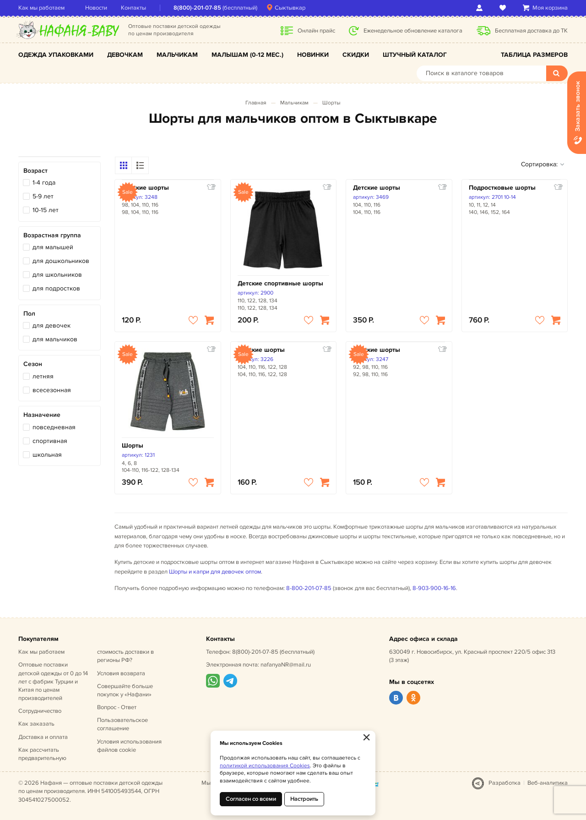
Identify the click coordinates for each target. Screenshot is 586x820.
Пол (29, 313)
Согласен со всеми (251, 799)
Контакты (133, 7)
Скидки (355, 55)
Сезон (32, 364)
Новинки (313, 55)
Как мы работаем (41, 7)
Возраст (35, 171)
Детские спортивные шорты (280, 283)
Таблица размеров (534, 55)
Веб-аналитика (547, 783)
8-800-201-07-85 (308, 588)
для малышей (53, 247)
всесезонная (52, 390)
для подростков (56, 288)
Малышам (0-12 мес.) (247, 55)
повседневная (54, 427)
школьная (47, 455)
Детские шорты (145, 187)
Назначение (41, 415)
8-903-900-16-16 (434, 588)
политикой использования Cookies (265, 765)
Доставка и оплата (43, 737)
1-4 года (44, 182)
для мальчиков (55, 339)
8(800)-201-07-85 (197, 7)
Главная (255, 102)
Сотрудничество (39, 711)
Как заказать (36, 723)
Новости (96, 7)
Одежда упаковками (55, 55)
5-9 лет (43, 196)
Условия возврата (121, 673)
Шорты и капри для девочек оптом (215, 571)
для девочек (52, 325)
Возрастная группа (52, 235)
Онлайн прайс (316, 30)
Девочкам (125, 55)
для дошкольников (61, 261)
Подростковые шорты (502, 187)
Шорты (331, 102)
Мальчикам (177, 55)
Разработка (504, 783)
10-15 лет (46, 210)
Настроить (304, 799)
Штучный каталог (415, 55)
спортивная (50, 441)
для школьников (57, 275)
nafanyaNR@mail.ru (285, 664)
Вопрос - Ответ (116, 707)
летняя (43, 376)
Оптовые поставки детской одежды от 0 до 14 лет (53, 681)
